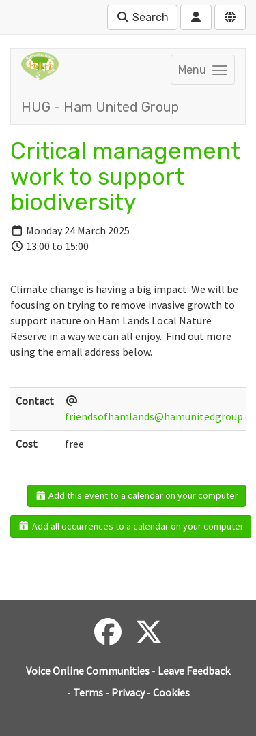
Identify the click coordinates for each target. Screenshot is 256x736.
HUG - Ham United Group (100, 107)
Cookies (171, 692)
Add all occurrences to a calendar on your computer (131, 526)
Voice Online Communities (88, 670)
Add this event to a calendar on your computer (137, 495)
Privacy (128, 692)
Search (142, 17)
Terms (88, 692)
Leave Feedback (194, 670)
